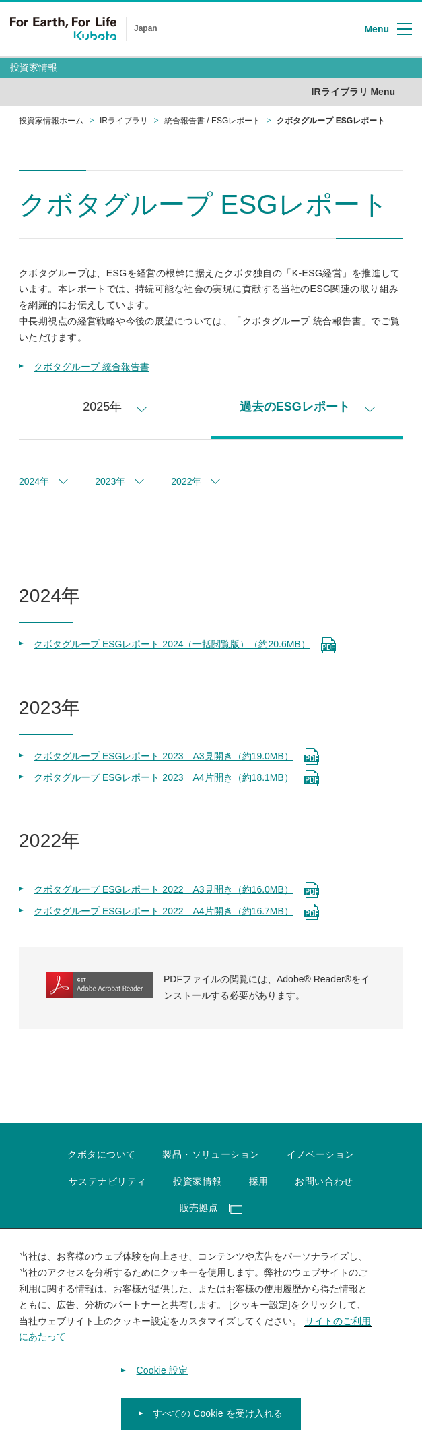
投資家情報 (33, 67)
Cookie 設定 (162, 1378)
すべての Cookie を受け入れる (218, 1421)
